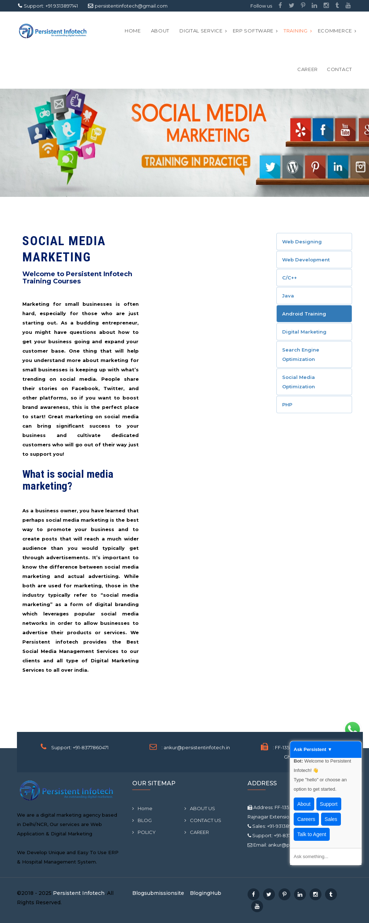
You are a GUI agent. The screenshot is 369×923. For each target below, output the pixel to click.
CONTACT (339, 69)
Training (296, 31)
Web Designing (302, 241)
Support (329, 804)
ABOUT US (199, 808)
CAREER (307, 69)
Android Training (304, 314)
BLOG (142, 820)
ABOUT (160, 31)
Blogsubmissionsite (158, 893)
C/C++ (289, 278)
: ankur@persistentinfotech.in (195, 747)
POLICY (144, 832)
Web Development (306, 259)
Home (133, 31)
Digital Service (201, 31)
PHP (287, 404)
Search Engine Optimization (300, 354)
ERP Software (253, 31)
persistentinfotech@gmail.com (131, 6)
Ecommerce (335, 31)
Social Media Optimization (298, 381)
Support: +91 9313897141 (51, 6)
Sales (331, 819)
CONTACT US (202, 820)
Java (288, 296)
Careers (306, 819)
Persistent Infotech (79, 893)
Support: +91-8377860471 (79, 747)
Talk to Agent (311, 834)
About (304, 804)
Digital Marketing (304, 332)
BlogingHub (205, 893)
